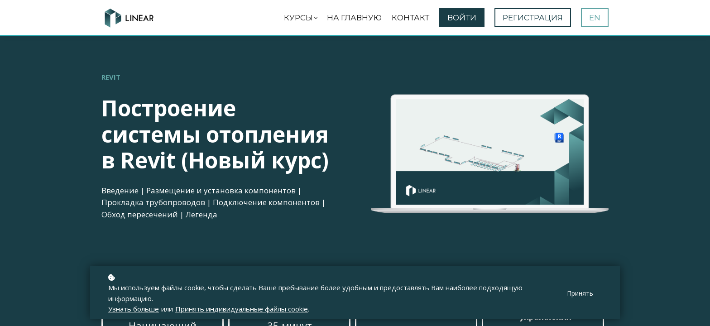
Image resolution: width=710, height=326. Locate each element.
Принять (580, 293)
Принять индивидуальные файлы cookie (241, 308)
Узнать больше (133, 308)
